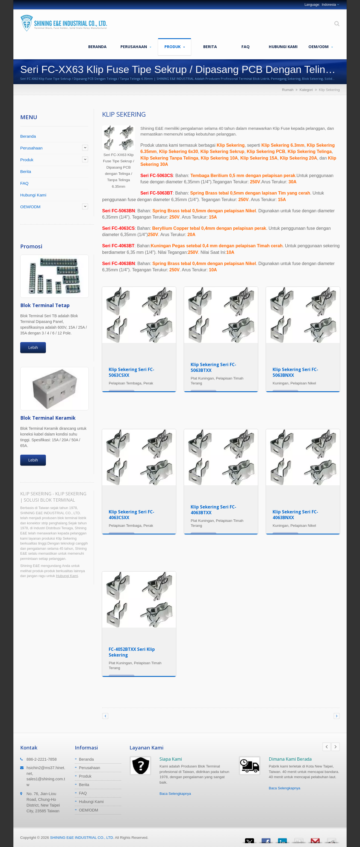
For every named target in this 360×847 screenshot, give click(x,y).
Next (335, 746)
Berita (210, 46)
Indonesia (329, 5)
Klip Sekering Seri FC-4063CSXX (131, 514)
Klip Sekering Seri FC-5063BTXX (213, 367)
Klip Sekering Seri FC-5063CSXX (131, 372)
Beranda (97, 46)
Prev (326, 746)
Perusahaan (135, 46)
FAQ (245, 46)
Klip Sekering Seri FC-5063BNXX (295, 372)
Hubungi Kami (283, 46)
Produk (174, 46)
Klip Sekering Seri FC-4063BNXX (295, 514)
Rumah (288, 90)
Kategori (306, 90)
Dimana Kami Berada (290, 759)
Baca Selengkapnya (175, 794)
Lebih (33, 347)
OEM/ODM (320, 46)
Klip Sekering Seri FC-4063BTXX (213, 510)
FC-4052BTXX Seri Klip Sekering (132, 652)
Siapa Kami (171, 759)
